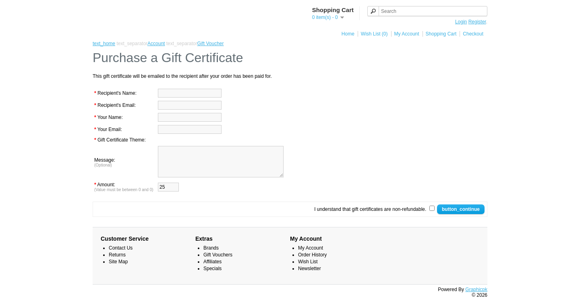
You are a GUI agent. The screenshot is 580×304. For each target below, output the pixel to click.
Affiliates (212, 268)
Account (156, 43)
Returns (117, 261)
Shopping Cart (441, 34)
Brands (211, 254)
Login (461, 22)
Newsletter (309, 274)
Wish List (308, 268)
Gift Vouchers (217, 261)
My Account (406, 34)
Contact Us (121, 254)
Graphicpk (476, 295)
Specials (212, 274)
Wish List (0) (374, 34)
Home (348, 34)
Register (477, 22)
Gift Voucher (210, 43)
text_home (104, 43)
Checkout (473, 34)
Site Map (118, 268)
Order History (312, 261)
